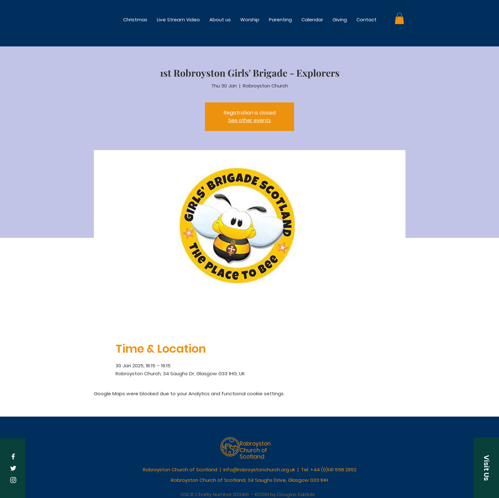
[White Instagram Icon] (13, 480)
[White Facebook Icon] (13, 456)
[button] (249, 19)
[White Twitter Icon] (13, 468)
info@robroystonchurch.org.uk (259, 469)
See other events (249, 120)
